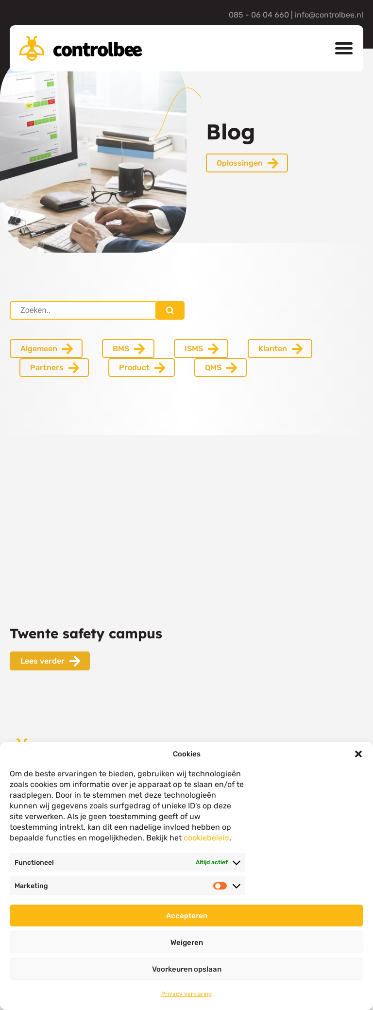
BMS (121, 348)
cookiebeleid (206, 837)
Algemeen (38, 348)
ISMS (194, 348)
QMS (213, 367)
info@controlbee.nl (329, 14)
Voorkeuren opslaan (186, 969)
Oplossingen (240, 163)
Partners (47, 367)
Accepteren (186, 915)
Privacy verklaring (186, 994)
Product (134, 367)
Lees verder (42, 661)
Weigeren (186, 942)
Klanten (272, 348)
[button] (358, 754)
